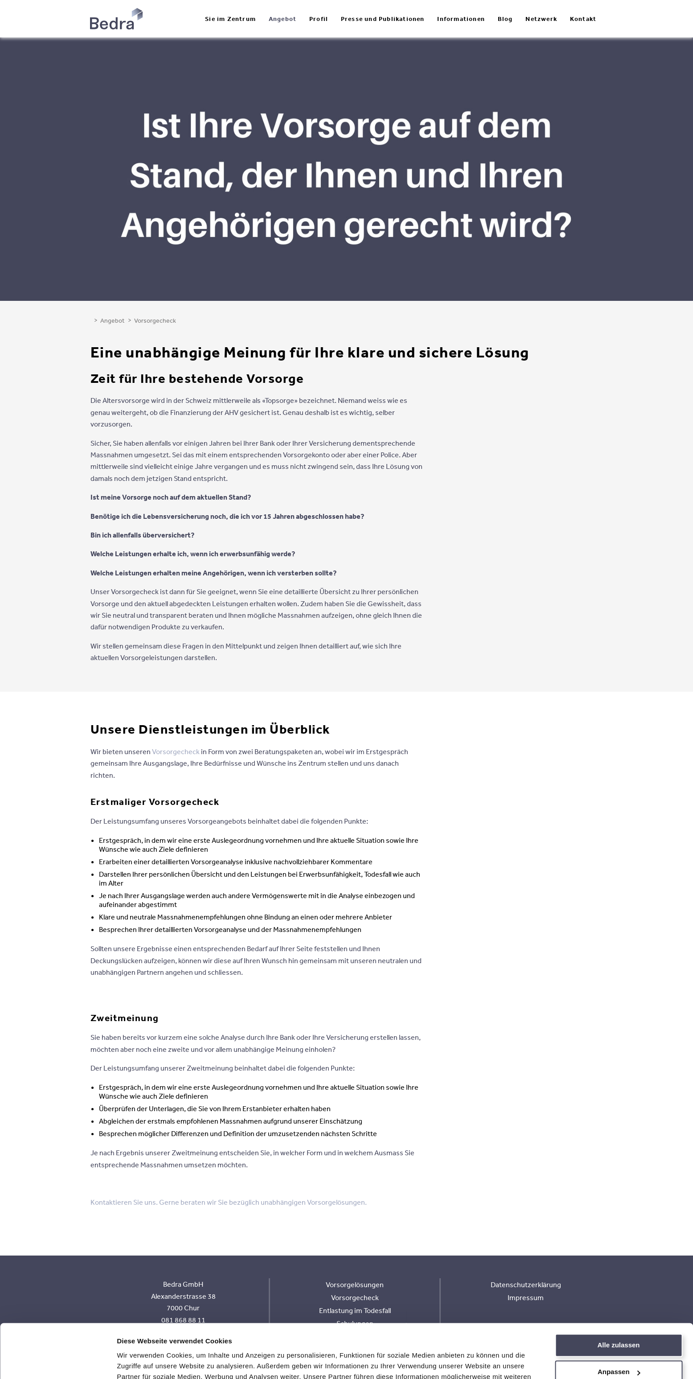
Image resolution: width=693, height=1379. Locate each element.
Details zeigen (139, 1361)
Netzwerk (541, 19)
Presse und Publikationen (383, 19)
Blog (505, 19)
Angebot (282, 19)
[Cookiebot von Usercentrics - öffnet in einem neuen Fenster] (58, 1361)
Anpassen (619, 1321)
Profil (318, 19)
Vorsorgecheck (176, 751)
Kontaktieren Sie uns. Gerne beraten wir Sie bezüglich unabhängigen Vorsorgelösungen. (228, 1202)
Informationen (461, 19)
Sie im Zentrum (230, 19)
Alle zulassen (618, 1294)
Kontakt (583, 19)
